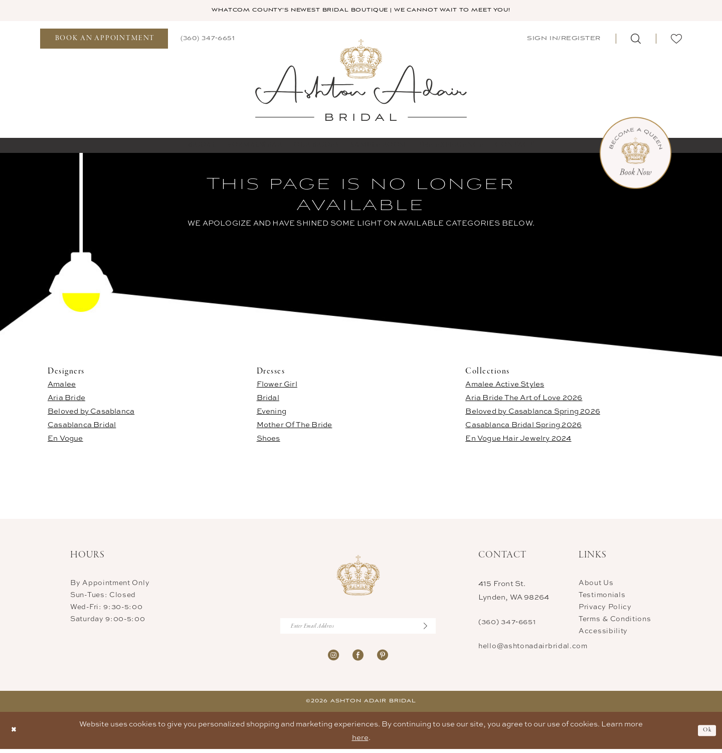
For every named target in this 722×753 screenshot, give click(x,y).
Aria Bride (66, 399)
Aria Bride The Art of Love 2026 (523, 399)
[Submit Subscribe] (429, 629)
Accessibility (603, 632)
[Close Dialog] (15, 734)
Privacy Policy (605, 608)
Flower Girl (277, 385)
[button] (563, 39)
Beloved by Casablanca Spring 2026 (532, 412)
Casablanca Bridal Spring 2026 (523, 426)
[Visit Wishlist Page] (676, 39)
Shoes (268, 439)
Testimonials (602, 596)
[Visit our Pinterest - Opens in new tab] (383, 658)
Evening (271, 412)
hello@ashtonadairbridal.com (533, 647)
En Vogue (65, 439)
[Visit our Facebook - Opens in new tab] (358, 658)
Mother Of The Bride (294, 426)
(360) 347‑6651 (506, 623)
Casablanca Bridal (82, 426)
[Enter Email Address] (358, 629)
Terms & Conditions (615, 620)
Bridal (268, 399)
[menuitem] (104, 40)
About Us (596, 584)
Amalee (62, 385)
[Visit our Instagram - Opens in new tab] (333, 658)
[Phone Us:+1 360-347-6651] (207, 39)
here (360, 741)
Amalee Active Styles (504, 385)
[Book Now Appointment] (635, 154)
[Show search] (636, 40)
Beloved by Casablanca (91, 412)
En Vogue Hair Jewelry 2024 (518, 439)
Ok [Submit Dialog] (705, 734)
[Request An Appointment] (104, 40)
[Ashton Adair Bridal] (361, 80)
